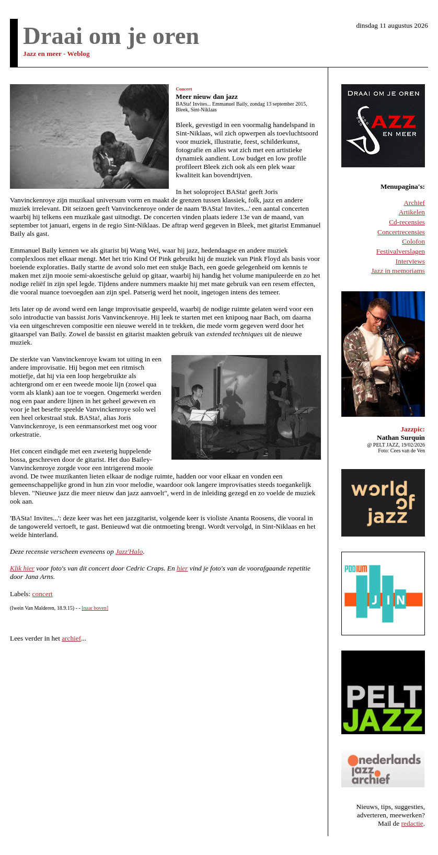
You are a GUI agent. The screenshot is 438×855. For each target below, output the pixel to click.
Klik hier (22, 568)
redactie (412, 823)
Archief (414, 203)
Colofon (413, 241)
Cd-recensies (407, 222)
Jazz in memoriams (398, 271)
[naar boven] (95, 608)
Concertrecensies (401, 232)
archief (71, 638)
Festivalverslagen (400, 251)
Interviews (410, 261)
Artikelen (412, 212)
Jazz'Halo (129, 551)
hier (182, 568)
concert (42, 594)
